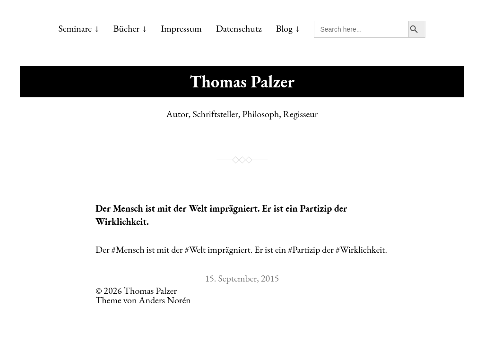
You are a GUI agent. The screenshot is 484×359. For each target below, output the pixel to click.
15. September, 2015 (242, 278)
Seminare (75, 28)
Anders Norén (165, 300)
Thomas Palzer (242, 81)
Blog (284, 28)
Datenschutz (239, 28)
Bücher (126, 28)
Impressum (181, 28)
